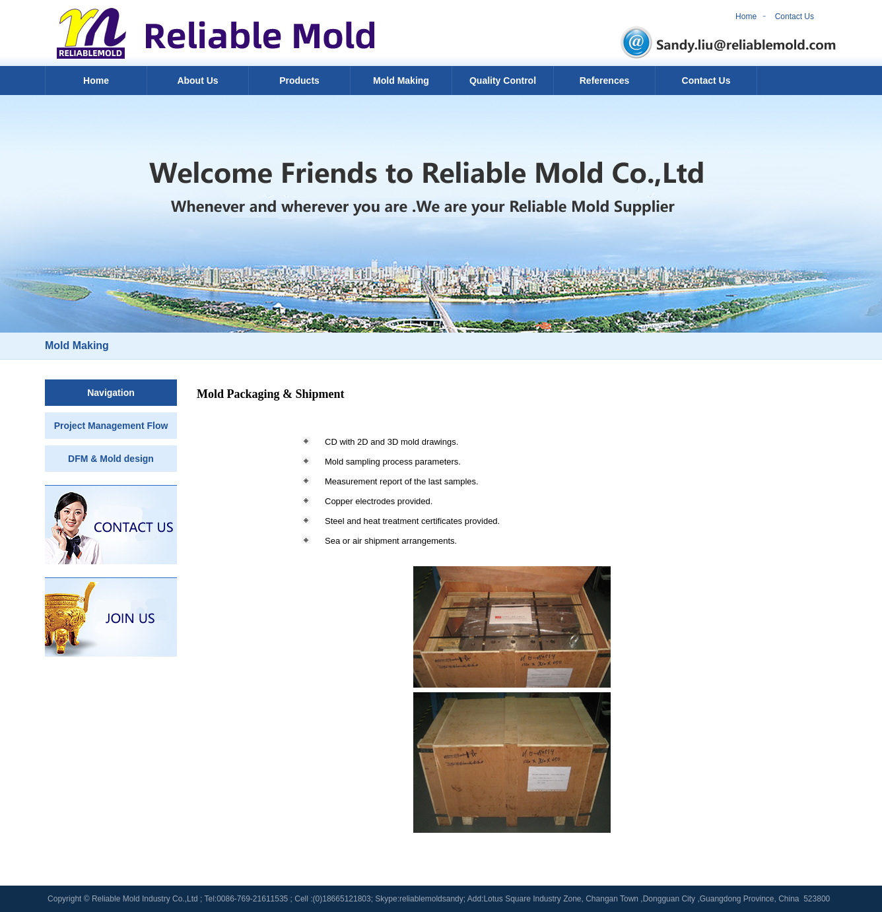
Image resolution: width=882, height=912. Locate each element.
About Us (197, 80)
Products (299, 80)
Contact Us (794, 16)
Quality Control (502, 80)
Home (746, 16)
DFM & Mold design (111, 458)
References (605, 80)
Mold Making (401, 80)
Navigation (111, 392)
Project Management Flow (111, 425)
